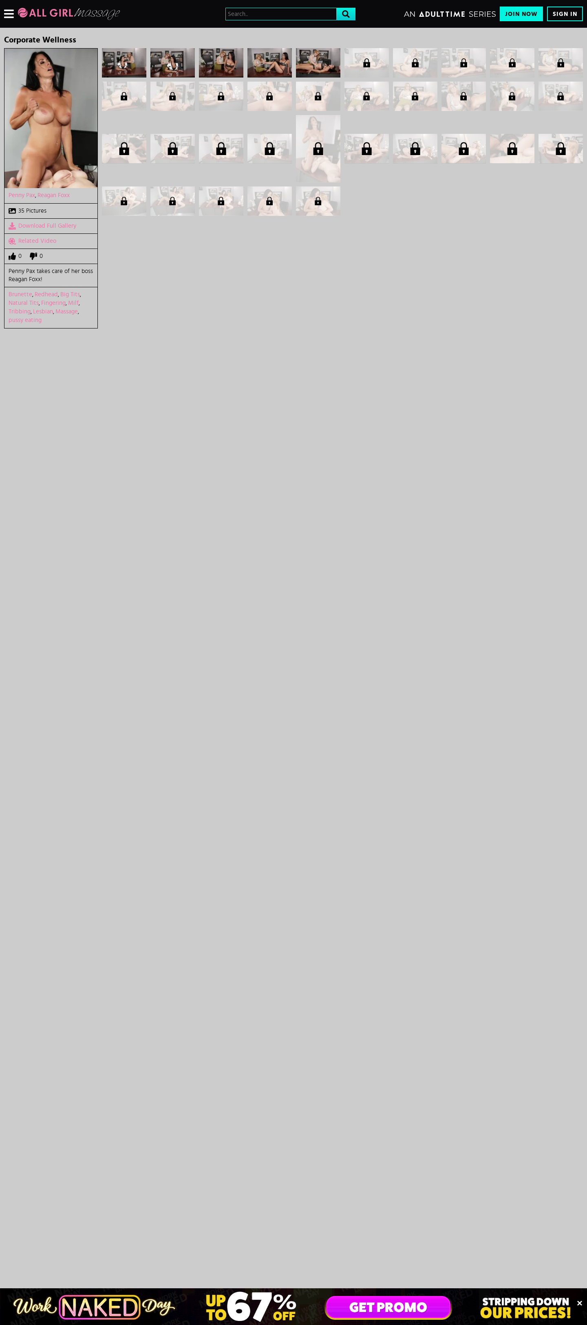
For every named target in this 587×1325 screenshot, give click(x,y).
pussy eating (25, 320)
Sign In (565, 14)
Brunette (20, 294)
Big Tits (70, 294)
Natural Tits (24, 303)
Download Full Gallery (42, 226)
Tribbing (20, 312)
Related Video (32, 241)
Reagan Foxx (54, 195)
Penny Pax (22, 195)
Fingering (53, 303)
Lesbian (43, 312)
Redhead (46, 294)
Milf (73, 303)
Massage (66, 312)
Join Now (521, 14)
